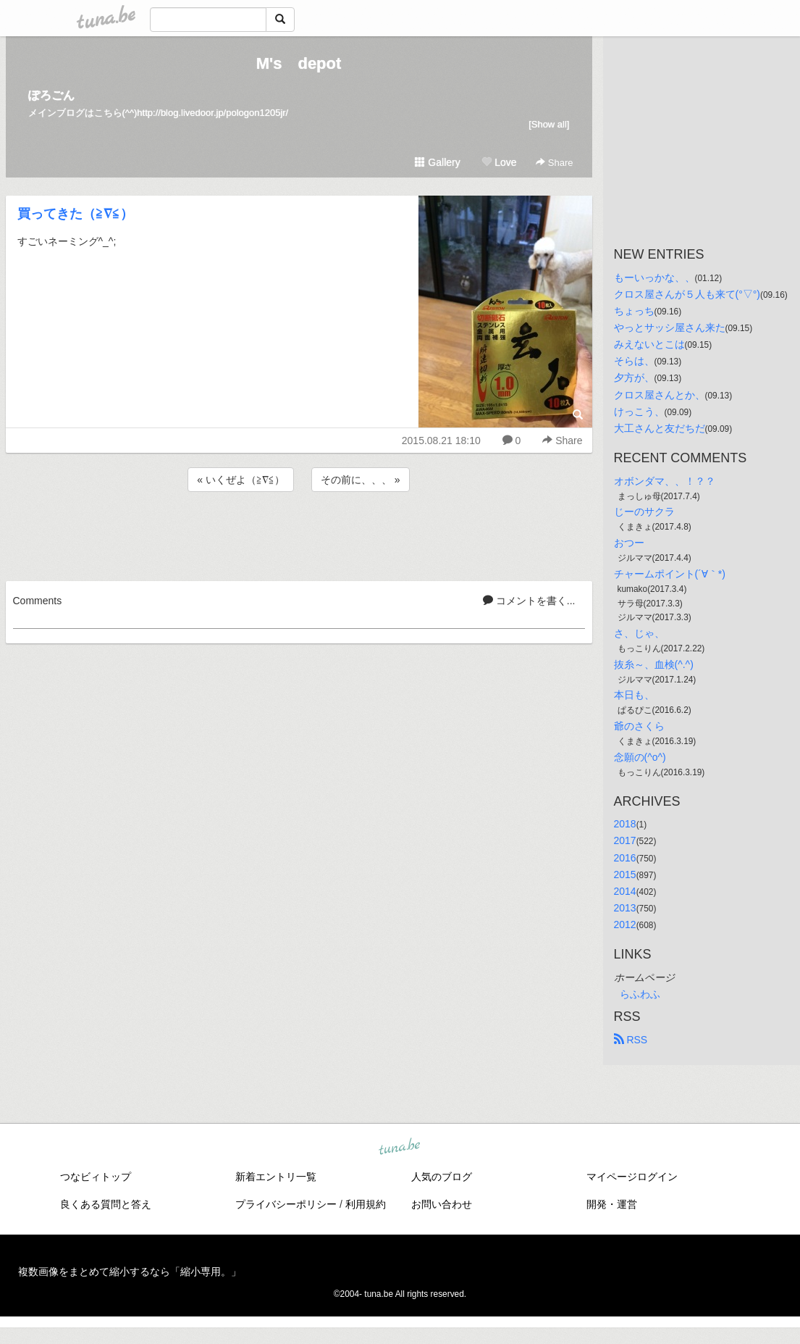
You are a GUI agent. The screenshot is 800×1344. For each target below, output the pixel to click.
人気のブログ (441, 1176)
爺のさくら (639, 726)
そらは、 (634, 361)
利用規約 (365, 1204)
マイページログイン (632, 1176)
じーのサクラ (644, 511)
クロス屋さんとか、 (659, 395)
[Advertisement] (299, 534)
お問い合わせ (441, 1204)
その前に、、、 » (360, 479)
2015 (625, 874)
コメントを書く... (529, 600)
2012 (625, 924)
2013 (625, 908)
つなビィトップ (95, 1176)
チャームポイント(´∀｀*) (669, 574)
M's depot (299, 63)
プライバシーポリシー (286, 1204)
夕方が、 (634, 377)
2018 (625, 824)
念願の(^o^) (640, 757)
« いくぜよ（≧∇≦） (241, 479)
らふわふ (640, 994)
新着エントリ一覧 (275, 1176)
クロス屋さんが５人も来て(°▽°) (687, 294)
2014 (625, 891)
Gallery (437, 162)
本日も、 (634, 695)
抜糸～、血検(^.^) (654, 664)
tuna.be (399, 1148)
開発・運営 (611, 1204)
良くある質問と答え (105, 1204)
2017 (625, 840)
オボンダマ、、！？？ (664, 481)
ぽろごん (51, 95)
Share (554, 162)
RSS (631, 1039)
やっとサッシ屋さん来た (669, 327)
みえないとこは (649, 344)
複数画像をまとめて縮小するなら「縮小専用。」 (129, 1271)
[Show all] (549, 124)
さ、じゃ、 (639, 633)
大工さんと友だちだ (659, 428)
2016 (625, 858)
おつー (629, 542)
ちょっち (634, 311)
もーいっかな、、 (654, 277)
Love (498, 162)
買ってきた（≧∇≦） (75, 213)
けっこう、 (639, 411)
